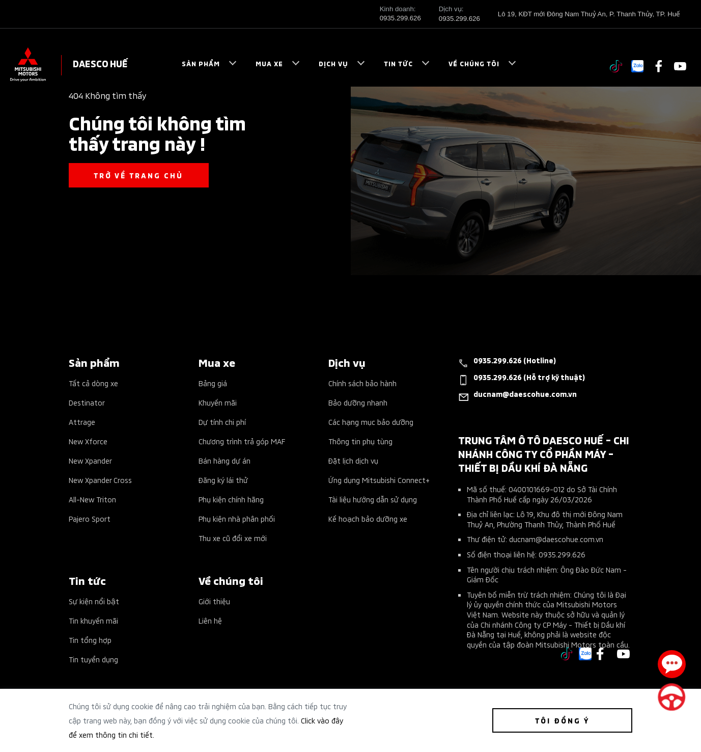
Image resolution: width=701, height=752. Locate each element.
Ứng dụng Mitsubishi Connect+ (379, 480)
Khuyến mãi (218, 402)
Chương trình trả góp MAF (242, 441)
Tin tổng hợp (90, 639)
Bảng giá (213, 383)
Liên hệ (210, 620)
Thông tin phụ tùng (360, 441)
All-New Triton (92, 499)
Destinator (87, 402)
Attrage (82, 421)
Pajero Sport (89, 518)
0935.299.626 (400, 18)
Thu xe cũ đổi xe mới (233, 538)
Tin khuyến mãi (93, 620)
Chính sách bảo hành (362, 383)
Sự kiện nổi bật (94, 601)
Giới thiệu (214, 601)
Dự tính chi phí (222, 421)
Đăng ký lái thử (223, 480)
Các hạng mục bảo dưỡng (370, 421)
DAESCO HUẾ (100, 63)
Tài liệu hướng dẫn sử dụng (372, 499)
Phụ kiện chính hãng (231, 499)
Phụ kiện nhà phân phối (237, 518)
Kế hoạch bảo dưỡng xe (367, 518)
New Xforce (88, 441)
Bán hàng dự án (224, 460)
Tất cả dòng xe (93, 383)
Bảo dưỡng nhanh (357, 402)
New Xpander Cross (100, 480)
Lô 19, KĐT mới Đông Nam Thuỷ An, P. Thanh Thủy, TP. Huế (589, 14)
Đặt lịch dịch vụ (353, 460)
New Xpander (90, 460)
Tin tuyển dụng (93, 659)
